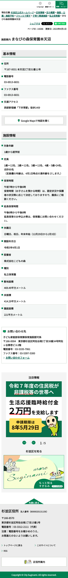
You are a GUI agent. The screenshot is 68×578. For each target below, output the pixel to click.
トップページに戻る (13, 545)
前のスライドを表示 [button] (24, 442)
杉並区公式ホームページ (22, 12)
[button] (40, 5)
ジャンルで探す (23, 15)
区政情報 (40, 12)
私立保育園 (54, 15)
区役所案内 (39, 562)
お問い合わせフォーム (18, 357)
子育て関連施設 (40, 15)
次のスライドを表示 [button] (33, 442)
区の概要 (50, 12)
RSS (5, 550)
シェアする (35, 23)
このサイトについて (46, 545)
